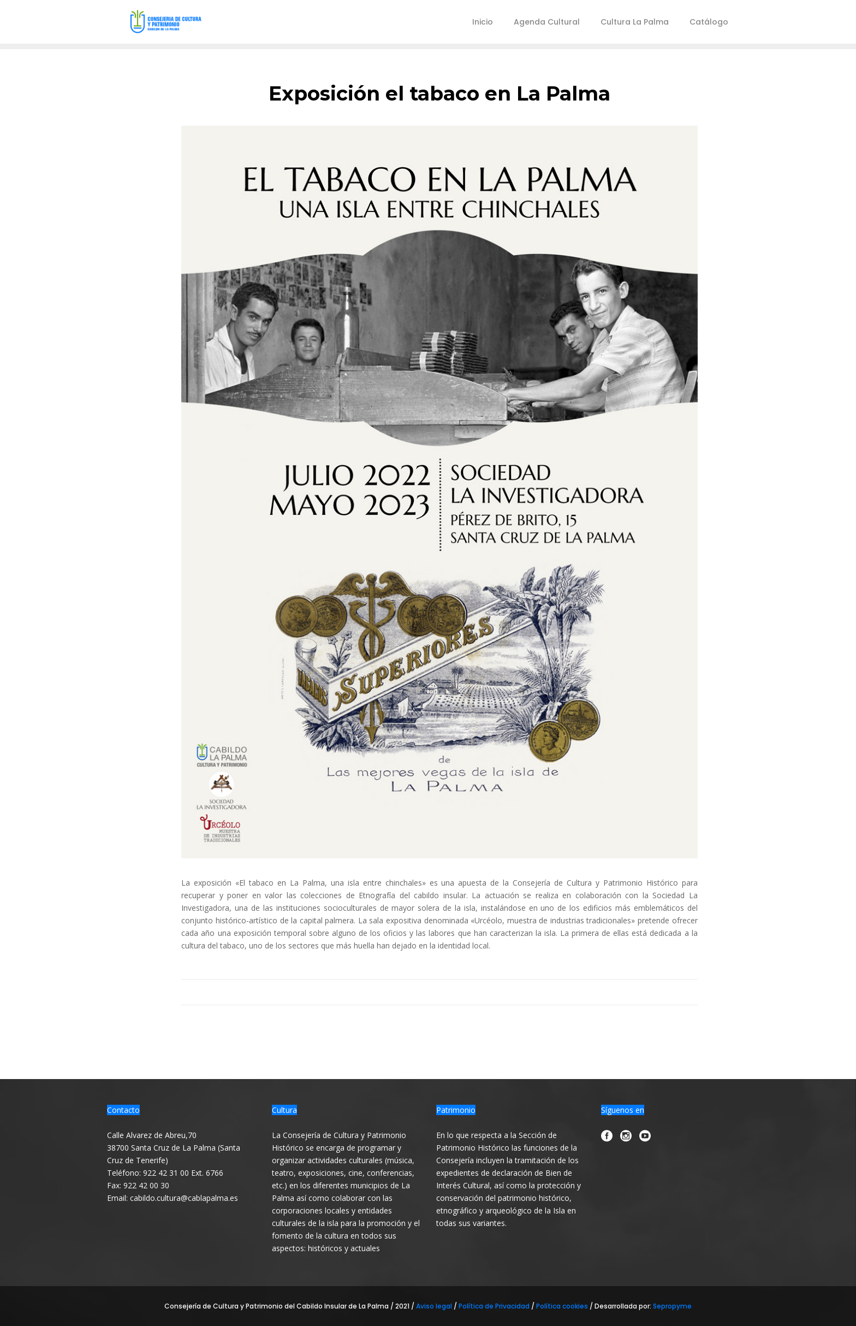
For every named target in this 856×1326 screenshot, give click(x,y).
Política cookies (562, 1306)
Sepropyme (672, 1306)
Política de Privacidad (495, 1306)
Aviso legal (435, 1306)
